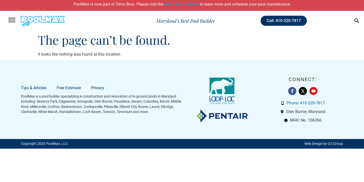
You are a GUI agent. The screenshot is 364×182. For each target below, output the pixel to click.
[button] (357, 21)
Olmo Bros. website (181, 4)
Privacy (97, 87)
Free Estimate (69, 87)
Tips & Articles (34, 87)
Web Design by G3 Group (323, 144)
